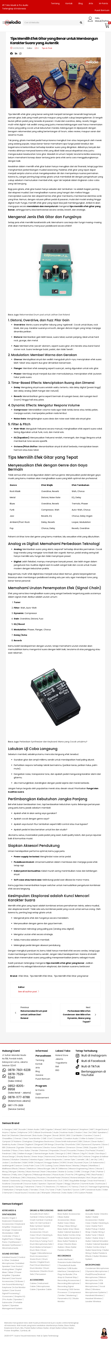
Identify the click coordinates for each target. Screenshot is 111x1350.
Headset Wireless (93, 1298)
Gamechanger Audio (44, 1153)
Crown (99, 1138)
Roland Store (62, 1055)
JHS (100, 1159)
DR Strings (49, 1144)
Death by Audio (9, 1144)
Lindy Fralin (29, 1165)
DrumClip (60, 1144)
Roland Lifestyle (78, 1177)
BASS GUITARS (65, 1210)
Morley (21, 1171)
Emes (79, 1147)
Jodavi (5, 1162)
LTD (42, 1165)
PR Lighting (80, 1174)
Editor (29, 48)
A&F (15, 1129)
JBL (87, 1159)
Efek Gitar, (24, 976)
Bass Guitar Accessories (69, 1214)
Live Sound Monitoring (12, 1284)
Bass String (71, 1226)
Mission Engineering (78, 1168)
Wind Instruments (10, 1248)
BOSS (62, 1135)
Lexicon (18, 1165)
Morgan (13, 1171)
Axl (90, 1132)
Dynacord (86, 1144)
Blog (81, 3)
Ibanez (6, 1159)
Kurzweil (79, 1162)
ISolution (15, 1159)
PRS (88, 1174)
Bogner (47, 1135)
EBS (3, 1147)
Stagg (67, 1183)
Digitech (29, 1144)
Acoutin (22, 1129)
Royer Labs (97, 1177)
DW (78, 1144)
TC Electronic (49, 1186)
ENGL (86, 1147)
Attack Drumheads (43, 1132)
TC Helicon (62, 1186)
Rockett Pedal (54, 1177)
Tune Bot (67, 1189)
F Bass (15, 1150)
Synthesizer (14, 1242)
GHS (69, 1153)
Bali (57, 1066)
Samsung (26, 1180)
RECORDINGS (64, 1255)
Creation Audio (71, 1138)
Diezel (21, 1144)
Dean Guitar (97, 1141)
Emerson (71, 1147)
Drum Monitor (36, 1268)
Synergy (19, 1186)
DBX (80, 1141)
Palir (93, 1171)
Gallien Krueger (25, 1153)
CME (44, 1138)
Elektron (61, 1147)
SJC (61, 1180)
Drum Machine (42, 1265)
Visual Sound (21, 1192)
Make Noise (65, 1165)
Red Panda (97, 1174)
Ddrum (87, 1141)
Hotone (87, 1156)
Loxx (37, 1165)
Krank (70, 1162)
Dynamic (97, 1144)
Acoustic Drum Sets (39, 1214)
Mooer (99, 1168)
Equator (93, 1147)
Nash (43, 1171)
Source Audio (30, 1183)
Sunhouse (100, 1183)
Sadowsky (15, 1180)
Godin (91, 1153)
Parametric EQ (64, 1298)
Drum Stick (35, 1250)
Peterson (6, 1174)
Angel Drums (102, 1129)
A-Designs (7, 1129)
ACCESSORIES (37, 1279)
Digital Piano (8, 1239)
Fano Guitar (24, 1150)
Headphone (73, 1271)
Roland (65, 1177)
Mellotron (31, 1168)
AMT (92, 1129)
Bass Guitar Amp (65, 1229)
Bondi (55, 1135)
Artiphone (22, 1132)
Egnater (20, 1147)
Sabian (5, 1180)
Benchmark (26, 1135)
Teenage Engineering (99, 1186)
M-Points (103, 3)
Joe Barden (15, 1162)
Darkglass (27, 1141)
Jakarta (59, 1059)
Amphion (84, 1129)
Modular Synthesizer (11, 1245)
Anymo (5, 1132)
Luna (56, 1165)
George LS (61, 1153)
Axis (85, 1132)
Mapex (84, 1165)
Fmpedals (54, 1150)
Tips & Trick (47, 48)
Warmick (56, 1192)
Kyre (86, 1162)
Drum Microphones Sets (41, 1244)
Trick (42, 1189)
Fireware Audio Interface (69, 1262)
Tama (38, 1186)
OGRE (77, 1171)
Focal (63, 1150)
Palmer (100, 1171)
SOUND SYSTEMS (10, 1253)
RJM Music (16, 1177)
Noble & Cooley (66, 1171)
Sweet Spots (8, 1186)
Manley (76, 1165)
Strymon (76, 1183)
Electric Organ (8, 1218)
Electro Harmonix (34, 1147)
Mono (92, 1168)
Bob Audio (38, 1135)
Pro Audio (7, 1299)
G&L (14, 1153)
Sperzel (51, 1183)
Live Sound (17, 1266)
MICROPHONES (92, 1264)
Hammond (50, 1156)
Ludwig (49, 1165)
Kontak (69, 3)
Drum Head (41, 1238)
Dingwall (39, 1144)
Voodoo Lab (34, 1192)
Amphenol (73, 1129)
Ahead (58, 1129)
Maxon (23, 1168)
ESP (101, 1147)
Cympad (6, 1141)
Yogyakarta (61, 1062)
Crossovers (7, 1296)
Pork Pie (69, 1174)
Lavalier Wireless (93, 1301)
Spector (42, 1183)
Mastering (71, 1295)
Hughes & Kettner (100, 1156)
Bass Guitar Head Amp (69, 1238)
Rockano (42, 1177)
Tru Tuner (50, 1189)
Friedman (6, 1153)
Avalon (78, 1132)
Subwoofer (7, 1302)
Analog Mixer (8, 1269)
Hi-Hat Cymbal (42, 1223)
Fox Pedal (90, 1150)
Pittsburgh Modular (42, 1174)
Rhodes (5, 1177)
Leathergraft (8, 1165)
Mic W (55, 1168)
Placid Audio (58, 1174)
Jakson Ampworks (53, 1159)
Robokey (31, 1177)
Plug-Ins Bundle (65, 1274)
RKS (24, 1177)
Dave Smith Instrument (66, 1141)
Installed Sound (9, 1257)
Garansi (39, 1075)
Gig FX (84, 1153)
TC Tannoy (73, 1186)
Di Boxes (19, 1281)
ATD (31, 1132)
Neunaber (52, 1171)
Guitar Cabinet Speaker (98, 1244)
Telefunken (8, 1189)
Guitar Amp (98, 1238)
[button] (107, 25)
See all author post (29, 991)
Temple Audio (21, 1189)
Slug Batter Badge (78, 1180)
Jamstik (80, 1159)
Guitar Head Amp (93, 1250)
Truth (58, 1189)
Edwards (11, 1147)
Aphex (13, 1132)
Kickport (39, 1162)
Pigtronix (28, 1174)
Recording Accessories (69, 1280)
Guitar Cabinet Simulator (96, 1241)
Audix (56, 1132)
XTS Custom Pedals (83, 1192)
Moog (5, 1171)
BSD (57, 1070)
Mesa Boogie (44, 1168)
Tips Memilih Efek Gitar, (41, 976)
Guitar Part (97, 1226)
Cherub (17, 1138)
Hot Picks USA (75, 1156)
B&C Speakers (100, 1132)
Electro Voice (50, 1147)
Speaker (18, 1299)
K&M (25, 1162)
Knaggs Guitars (52, 1162)
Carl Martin (77, 1135)
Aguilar (49, 1129)
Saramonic (37, 1180)
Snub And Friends (96, 1180)
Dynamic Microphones (97, 1271)
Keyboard (7, 1221)
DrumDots (70, 1144)
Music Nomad (32, 1171)
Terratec (34, 1189)
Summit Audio (87, 1183)
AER (43, 1129)
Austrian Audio (67, 1132)
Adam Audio (33, 1129)
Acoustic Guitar (92, 1214)
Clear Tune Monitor (32, 1138)
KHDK (31, 1162)
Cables (33, 1283)
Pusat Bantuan (43, 1078)
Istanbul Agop (36, 1159)
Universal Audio (94, 1189)
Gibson (76, 1153)
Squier (60, 1183)
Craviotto (58, 1138)
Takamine (29, 1186)
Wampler (46, 1192)
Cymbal (33, 1217)
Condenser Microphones (97, 1268)
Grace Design (8, 1156)
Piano (16, 1236)
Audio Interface (65, 1259)
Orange (85, 1171)
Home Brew (62, 1156)
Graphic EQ (20, 1296)
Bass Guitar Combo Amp (69, 1235)
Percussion (41, 1274)
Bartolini (15, 1135)
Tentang (55, 3)
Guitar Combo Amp (96, 1247)
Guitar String (98, 1232)
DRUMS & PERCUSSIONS (41, 1210)
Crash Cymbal (36, 1220)
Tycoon (75, 1189)
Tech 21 (83, 1186)
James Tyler (69, 1159)
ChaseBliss (7, 1138)
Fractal (100, 1150)
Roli (88, 1177)
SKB (66, 1180)
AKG (65, 1129)
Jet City (93, 1159)
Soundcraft (17, 1183)
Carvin (97, 1135)
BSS (68, 1135)
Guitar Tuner (91, 1235)
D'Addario (16, 1141)
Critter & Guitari (87, 1138)
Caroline (88, 1135)
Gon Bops (100, 1153)
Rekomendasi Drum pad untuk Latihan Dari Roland (45, 314)
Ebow (105, 1144)
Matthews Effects (10, 1168)
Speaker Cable (44, 1289)
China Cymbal (45, 1217)
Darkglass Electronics (44, 1141)
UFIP (83, 1189)
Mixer (11, 1272)
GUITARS (89, 1210)
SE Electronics (51, 1180)
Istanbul (24, 1159)
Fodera (81, 1150)
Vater (105, 1189)
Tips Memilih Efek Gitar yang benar (71, 976)
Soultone (6, 1183)
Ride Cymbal (36, 1226)
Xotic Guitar (67, 1192)
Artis (91, 3)
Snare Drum (35, 1259)
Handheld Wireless (94, 1295)
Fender (35, 1150)
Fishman (44, 1150)
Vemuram (8, 1192)
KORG (63, 1162)
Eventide (6, 1150)
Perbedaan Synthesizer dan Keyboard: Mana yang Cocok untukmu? (53, 741)
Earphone (6, 1287)
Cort (50, 1138)
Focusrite (71, 1150)
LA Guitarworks (97, 1162)
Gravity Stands (23, 1156)
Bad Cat (6, 1135)
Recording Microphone (68, 1283)
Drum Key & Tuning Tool (41, 1241)
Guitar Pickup (91, 1229)
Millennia (63, 1168)
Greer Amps (37, 1156)
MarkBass (93, 1165)
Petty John (17, 1174)
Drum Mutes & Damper (40, 1247)
